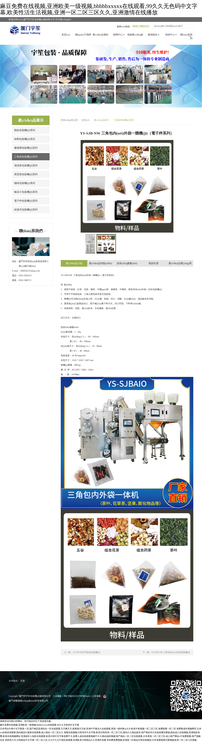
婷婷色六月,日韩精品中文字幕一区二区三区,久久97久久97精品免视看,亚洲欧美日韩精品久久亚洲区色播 (55, 740)
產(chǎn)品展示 (100, 34)
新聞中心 (118, 34)
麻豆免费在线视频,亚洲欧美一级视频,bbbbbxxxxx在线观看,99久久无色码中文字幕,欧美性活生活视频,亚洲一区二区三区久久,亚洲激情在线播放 (98, 9)
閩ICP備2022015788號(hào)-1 (77, 696)
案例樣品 (152, 34)
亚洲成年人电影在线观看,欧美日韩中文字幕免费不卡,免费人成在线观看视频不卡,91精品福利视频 (68, 736)
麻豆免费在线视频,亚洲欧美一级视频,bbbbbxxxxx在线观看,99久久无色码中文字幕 (39, 725)
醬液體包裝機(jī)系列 (26, 147)
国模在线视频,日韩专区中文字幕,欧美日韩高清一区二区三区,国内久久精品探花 (102, 732)
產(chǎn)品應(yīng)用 (180, 263)
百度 (22, 681)
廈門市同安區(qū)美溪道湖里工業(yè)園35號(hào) (34, 263)
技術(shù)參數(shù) (127, 263)
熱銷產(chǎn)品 (135, 34)
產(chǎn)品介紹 (74, 263)
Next (195, 76)
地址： (15, 261)
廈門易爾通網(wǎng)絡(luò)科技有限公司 (28, 701)
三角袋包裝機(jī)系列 (30, 157)
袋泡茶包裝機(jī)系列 (26, 165)
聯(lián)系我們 (186, 36)
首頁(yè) (66, 34)
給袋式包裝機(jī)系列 (26, 209)
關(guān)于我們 (83, 34)
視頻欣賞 (154, 263)
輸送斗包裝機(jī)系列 (26, 192)
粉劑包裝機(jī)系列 (24, 139)
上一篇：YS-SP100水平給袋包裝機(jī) (82, 652)
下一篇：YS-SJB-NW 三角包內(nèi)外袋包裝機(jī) (166, 652)
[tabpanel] (101, 76)
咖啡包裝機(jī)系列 (24, 183)
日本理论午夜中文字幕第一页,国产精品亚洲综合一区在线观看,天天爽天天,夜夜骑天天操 (43, 729)
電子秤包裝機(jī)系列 (26, 200)
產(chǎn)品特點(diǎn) (100, 263)
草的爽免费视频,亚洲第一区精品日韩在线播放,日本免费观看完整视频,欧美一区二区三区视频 (152, 740)
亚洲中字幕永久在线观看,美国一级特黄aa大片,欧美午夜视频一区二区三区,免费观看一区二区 (131, 729)
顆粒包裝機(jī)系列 (24, 130)
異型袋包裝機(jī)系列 (26, 174)
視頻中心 (170, 34)
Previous (7, 76)
